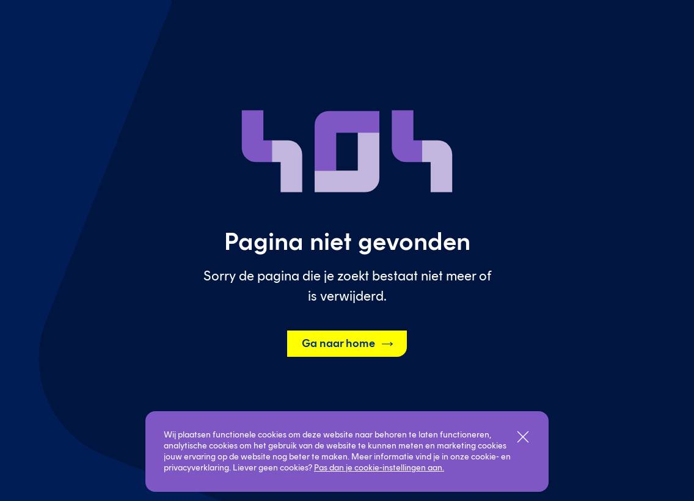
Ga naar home (348, 344)
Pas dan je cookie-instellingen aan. (379, 468)
